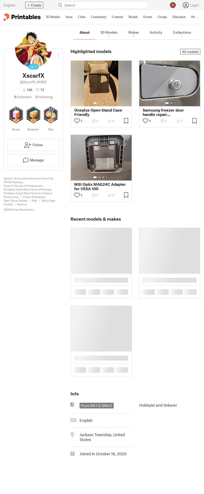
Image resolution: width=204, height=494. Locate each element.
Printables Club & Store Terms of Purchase (28, 189)
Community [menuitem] (98, 17)
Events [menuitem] (147, 17)
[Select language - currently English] (12, 5)
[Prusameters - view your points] (173, 5)
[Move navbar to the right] (198, 17)
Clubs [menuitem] (82, 17)
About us (22, 204)
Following (44, 97)
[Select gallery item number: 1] (95, 103)
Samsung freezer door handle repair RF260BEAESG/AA (163, 112)
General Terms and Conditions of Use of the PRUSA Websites (28, 180)
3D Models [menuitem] (53, 17)
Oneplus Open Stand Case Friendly (98, 112)
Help (34, 200)
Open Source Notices (15, 200)
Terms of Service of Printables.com (23, 185)
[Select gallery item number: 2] (100, 103)
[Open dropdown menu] (58, 53)
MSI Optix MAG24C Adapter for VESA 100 (100, 186)
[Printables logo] (22, 17)
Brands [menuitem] (133, 17)
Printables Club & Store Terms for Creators (28, 193)
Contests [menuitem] (117, 17)
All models (190, 52)
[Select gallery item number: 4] (107, 103)
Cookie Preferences (34, 196)
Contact (8, 204)
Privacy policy (11, 196)
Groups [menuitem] (162, 17)
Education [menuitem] (179, 17)
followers (23, 97)
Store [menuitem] (69, 17)
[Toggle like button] (77, 121)
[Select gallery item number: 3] (103, 103)
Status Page (48, 200)
